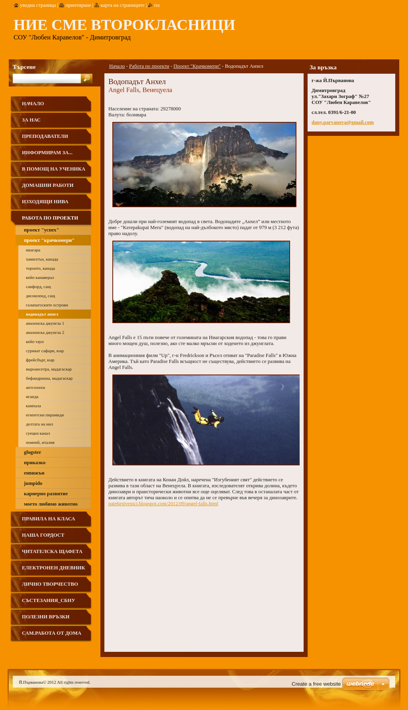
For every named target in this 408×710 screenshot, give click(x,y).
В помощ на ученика (53, 169)
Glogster (32, 452)
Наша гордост (43, 535)
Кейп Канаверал (40, 277)
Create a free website (316, 684)
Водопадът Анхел (42, 314)
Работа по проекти (149, 66)
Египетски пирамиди (45, 414)
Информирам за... (47, 152)
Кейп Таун (35, 341)
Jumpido (33, 483)
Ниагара (33, 249)
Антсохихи (35, 387)
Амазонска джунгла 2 (45, 332)
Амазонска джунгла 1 (45, 323)
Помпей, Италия (40, 442)
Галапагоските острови (47, 304)
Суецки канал (38, 433)
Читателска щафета (52, 551)
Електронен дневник (53, 568)
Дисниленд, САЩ (40, 295)
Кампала (33, 405)
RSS (157, 5)
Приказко (34, 462)
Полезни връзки (46, 617)
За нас (31, 120)
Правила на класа (48, 519)
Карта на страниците (122, 5)
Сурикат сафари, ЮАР (45, 350)
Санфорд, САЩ (38, 286)
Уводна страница (38, 5)
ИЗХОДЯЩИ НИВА (45, 201)
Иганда (32, 396)
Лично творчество (50, 584)
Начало (117, 66)
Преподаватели (45, 136)
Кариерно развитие (46, 493)
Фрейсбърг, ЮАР (40, 359)
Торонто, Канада (40, 268)
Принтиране (78, 5)
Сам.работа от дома (51, 633)
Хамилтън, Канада (42, 259)
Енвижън (34, 473)
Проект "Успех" (41, 230)
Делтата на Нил (39, 424)
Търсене (24, 66)
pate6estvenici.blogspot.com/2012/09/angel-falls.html (163, 503)
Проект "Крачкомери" (196, 66)
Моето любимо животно (51, 504)
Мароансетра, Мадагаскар (49, 369)
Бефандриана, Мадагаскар (49, 378)
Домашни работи (47, 185)
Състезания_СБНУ (48, 600)
